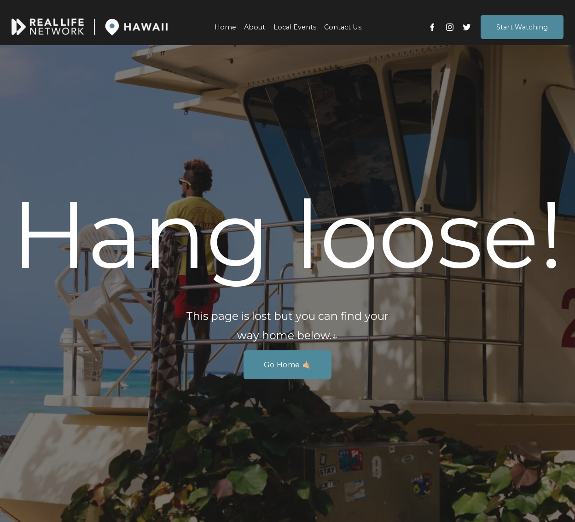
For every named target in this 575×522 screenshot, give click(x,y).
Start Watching (522, 27)
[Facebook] (432, 27)
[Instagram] (449, 27)
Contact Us (342, 27)
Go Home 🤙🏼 (287, 364)
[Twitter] (466, 27)
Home (225, 27)
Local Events (294, 27)
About (254, 27)
